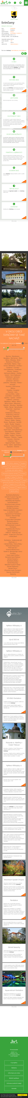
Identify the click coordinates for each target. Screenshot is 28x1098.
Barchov (8, 356)
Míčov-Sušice (9, 403)
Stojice (7, 433)
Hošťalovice (9, 377)
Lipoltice (6, 398)
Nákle (6, 407)
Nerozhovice (18, 407)
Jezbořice (6, 383)
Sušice (18, 433)
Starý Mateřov (9, 432)
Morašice (13, 405)
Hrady (7, 477)
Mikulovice (17, 403)
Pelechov (12, 411)
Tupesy (20, 437)
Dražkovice (18, 369)
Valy (16, 441)
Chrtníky (16, 367)
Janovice (9, 379)
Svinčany (7, 22)
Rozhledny (22, 473)
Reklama (14, 1068)
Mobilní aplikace (14, 1078)
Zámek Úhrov (12, 568)
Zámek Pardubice (12, 523)
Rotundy (18, 480)
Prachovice (17, 418)
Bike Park (21, 484)
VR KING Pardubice (12, 508)
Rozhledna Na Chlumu (13, 529)
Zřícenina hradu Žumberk (12, 570)
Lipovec (13, 398)
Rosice (6, 422)
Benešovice (15, 356)
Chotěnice (9, 367)
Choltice (19, 366)
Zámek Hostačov (12, 559)
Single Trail (5, 487)
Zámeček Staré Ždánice (12, 557)
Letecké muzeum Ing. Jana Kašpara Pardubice (13, 498)
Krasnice (10, 392)
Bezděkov (7, 358)
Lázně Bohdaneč (12, 502)
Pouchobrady (8, 418)
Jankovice (17, 377)
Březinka (13, 360)
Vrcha (6, 445)
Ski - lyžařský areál (14, 466)
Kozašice (9, 390)
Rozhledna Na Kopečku (13, 501)
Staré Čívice (7, 430)
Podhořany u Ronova (12, 415)
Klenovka (13, 383)
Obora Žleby (18, 544)
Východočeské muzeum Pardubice (12, 526)
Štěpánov (18, 432)
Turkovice (10, 439)
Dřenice (9, 371)
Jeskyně (24, 480)
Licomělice (8, 396)
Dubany (15, 371)
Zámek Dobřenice (12, 566)
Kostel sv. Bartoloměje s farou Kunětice (13, 552)
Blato (20, 358)
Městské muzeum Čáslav (12, 565)
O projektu (14, 1062)
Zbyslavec (10, 447)
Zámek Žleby (8, 544)
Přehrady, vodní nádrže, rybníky (14, 470)
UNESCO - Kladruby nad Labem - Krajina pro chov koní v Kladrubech (13, 534)
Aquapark (23, 463)
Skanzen (23, 466)
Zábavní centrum (21, 487)
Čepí (19, 364)
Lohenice (16, 399)
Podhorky (9, 416)
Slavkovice (7, 426)
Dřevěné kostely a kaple (7, 480)
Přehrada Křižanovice (12, 546)
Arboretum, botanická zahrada (10, 473)
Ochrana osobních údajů (14, 1083)
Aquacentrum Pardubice (13, 514)
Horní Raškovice (22, 50)
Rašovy (18, 420)
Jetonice (16, 381)
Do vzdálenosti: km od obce (10, 343)
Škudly (12, 424)
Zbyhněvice (17, 445)
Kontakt (14, 1088)
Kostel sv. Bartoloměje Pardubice (13, 516)
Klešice (19, 383)
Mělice (14, 401)
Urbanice (11, 441)
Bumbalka (8, 364)
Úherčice (16, 439)
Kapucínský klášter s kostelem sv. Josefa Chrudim (13, 511)
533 (11, 40)
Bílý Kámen (14, 358)
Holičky (19, 373)
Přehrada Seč (12, 548)
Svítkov (6, 435)
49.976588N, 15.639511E (16, 33)
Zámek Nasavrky (12, 563)
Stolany (12, 433)
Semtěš (18, 422)
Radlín (13, 420)
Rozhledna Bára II (12, 521)
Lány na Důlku (10, 394)
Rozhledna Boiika (12, 561)
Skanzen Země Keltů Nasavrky (12, 573)
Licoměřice (16, 396)
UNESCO (5, 466)
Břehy (7, 360)
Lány (15, 392)
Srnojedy (16, 428)
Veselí (18, 443)
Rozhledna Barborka (12, 495)
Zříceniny (19, 477)
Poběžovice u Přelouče (13, 413)
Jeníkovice (9, 381)
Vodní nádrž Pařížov (13, 555)
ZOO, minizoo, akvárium (12, 463)
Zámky (13, 477)
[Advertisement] (14, 236)
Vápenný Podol (10, 443)
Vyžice (11, 445)
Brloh (18, 360)
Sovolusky (9, 428)
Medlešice (7, 401)
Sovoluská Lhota (16, 426)
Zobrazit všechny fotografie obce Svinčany (14, 326)
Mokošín (6, 405)
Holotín (7, 375)
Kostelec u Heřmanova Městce (13, 387)
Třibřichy (13, 437)
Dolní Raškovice (14, 50)
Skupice (17, 424)
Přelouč (12, 31)
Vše (3, 463)
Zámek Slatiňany (12, 531)
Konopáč (12, 384)
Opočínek (17, 409)
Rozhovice (12, 422)
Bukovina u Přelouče (12, 362)
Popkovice (16, 416)
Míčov (19, 401)
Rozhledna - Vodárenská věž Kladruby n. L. (13, 541)
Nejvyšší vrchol (13, 484)
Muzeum (12, 487)
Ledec (17, 394)
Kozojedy (16, 390)
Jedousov (15, 379)
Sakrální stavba (14, 491)
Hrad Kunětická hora (12, 549)
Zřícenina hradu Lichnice (12, 504)
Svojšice (12, 435)
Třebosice (7, 437)
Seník (7, 424)
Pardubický (12, 28)
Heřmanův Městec (10, 373)
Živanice (16, 447)
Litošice (18, 398)
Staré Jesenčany (17, 430)
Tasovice (18, 435)
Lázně (5, 484)
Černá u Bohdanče (9, 366)
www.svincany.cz (14, 44)
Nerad (11, 407)
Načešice (19, 405)
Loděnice (9, 399)
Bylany (14, 364)
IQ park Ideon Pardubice (13, 519)
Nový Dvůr (9, 409)
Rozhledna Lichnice (13, 506)
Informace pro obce (14, 1073)
